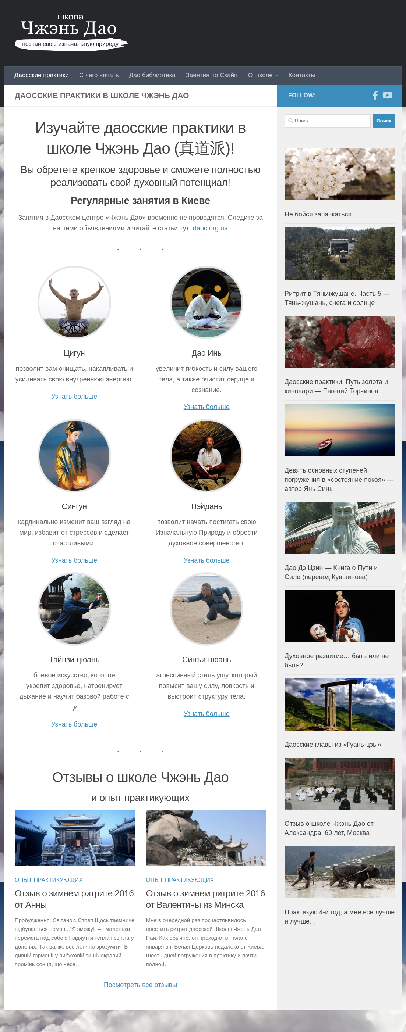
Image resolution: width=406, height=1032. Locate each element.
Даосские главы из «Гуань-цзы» (333, 744)
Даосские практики (41, 75)
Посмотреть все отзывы (140, 985)
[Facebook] (375, 95)
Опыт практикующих (49, 880)
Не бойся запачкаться (318, 214)
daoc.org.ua (210, 228)
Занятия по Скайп (212, 75)
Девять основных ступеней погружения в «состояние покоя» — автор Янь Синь (339, 479)
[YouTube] (386, 95)
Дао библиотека (152, 75)
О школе (260, 75)
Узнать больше (74, 396)
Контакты (302, 75)
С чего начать (99, 75)
